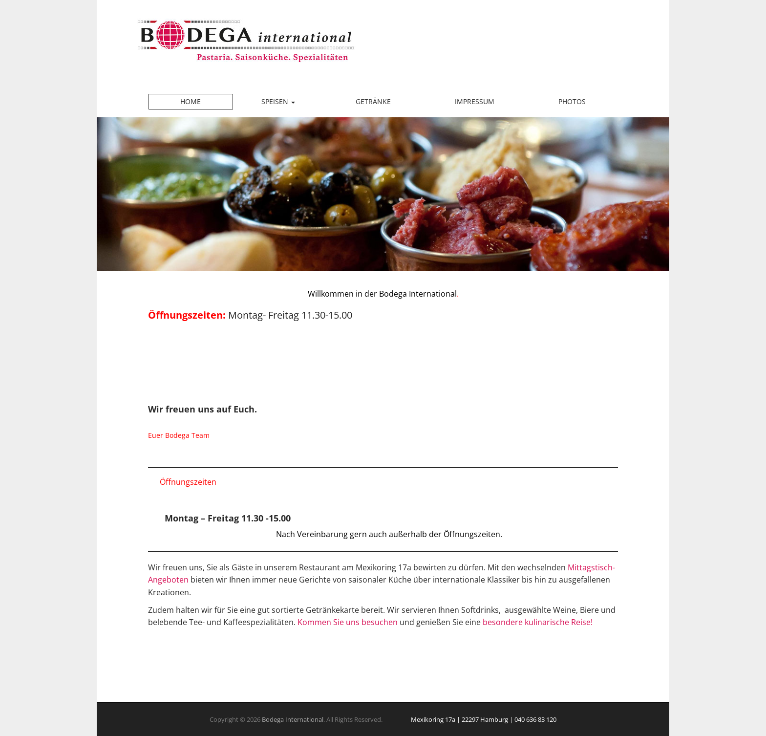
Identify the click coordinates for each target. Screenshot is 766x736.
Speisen (278, 101)
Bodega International (292, 719)
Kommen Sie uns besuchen (348, 622)
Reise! (582, 622)
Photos (572, 101)
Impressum (474, 101)
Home (190, 101)
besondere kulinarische (526, 622)
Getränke (373, 101)
